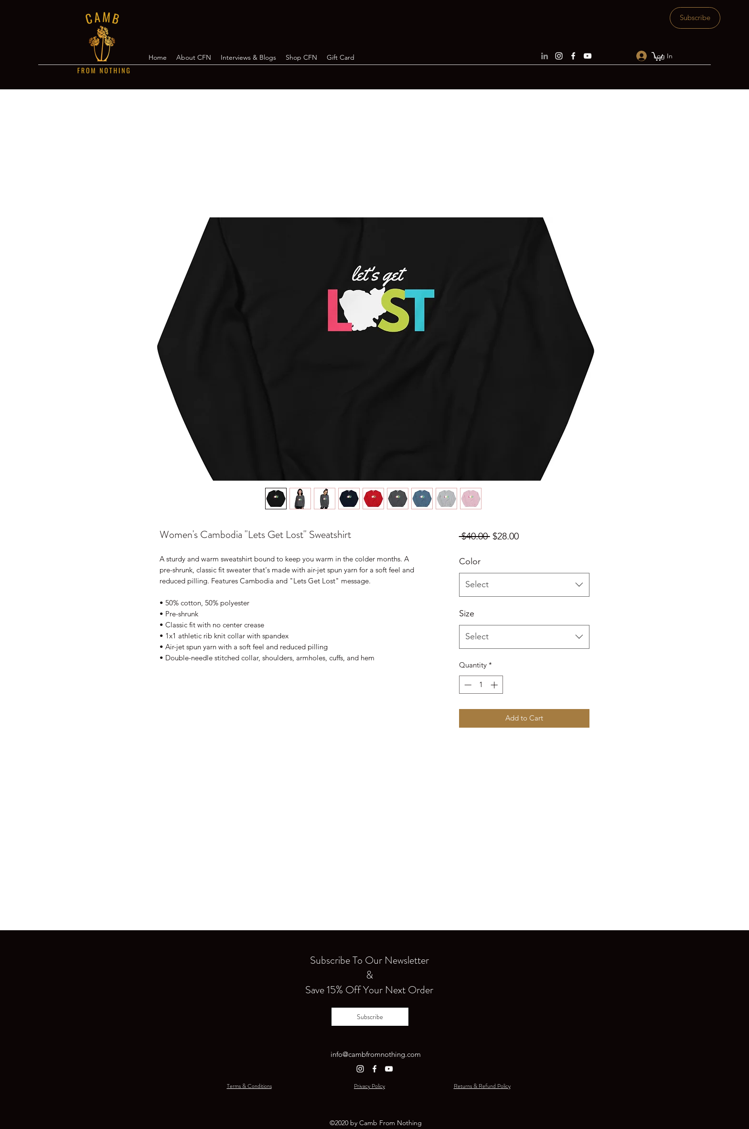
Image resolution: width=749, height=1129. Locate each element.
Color (470, 561)
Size (466, 613)
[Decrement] (466, 685)
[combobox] (524, 585)
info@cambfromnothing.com (376, 1054)
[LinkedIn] (544, 56)
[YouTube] (587, 56)
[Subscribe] (695, 18)
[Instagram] (559, 56)
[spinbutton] (481, 685)
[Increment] (495, 685)
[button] (657, 56)
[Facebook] (573, 56)
